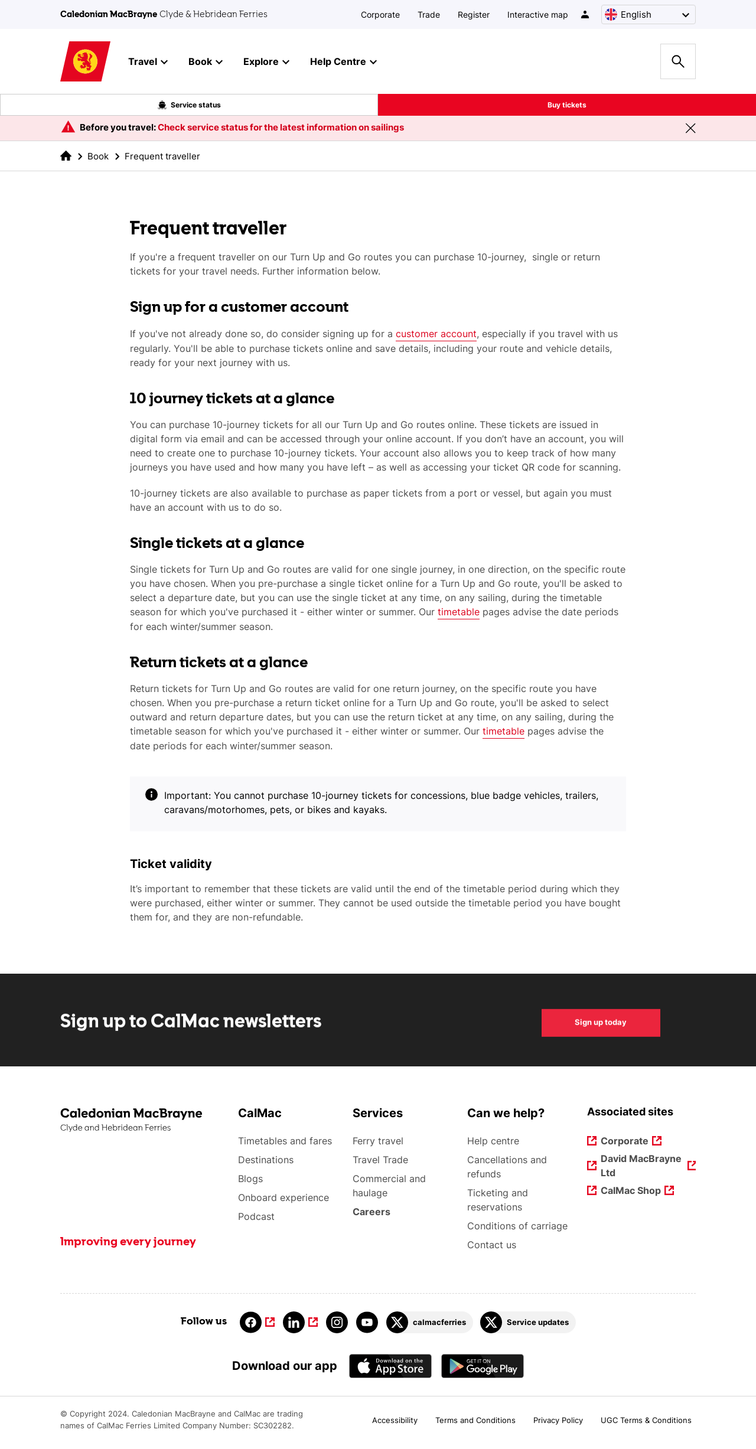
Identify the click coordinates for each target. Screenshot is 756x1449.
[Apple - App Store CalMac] (390, 1366)
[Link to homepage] (85, 61)
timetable (459, 612)
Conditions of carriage (517, 1226)
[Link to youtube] (367, 1322)
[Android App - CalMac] (482, 1366)
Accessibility (395, 1420)
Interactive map (537, 14)
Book (98, 156)
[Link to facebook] (257, 1322)
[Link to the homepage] (143, 1120)
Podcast (256, 1216)
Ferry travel (378, 1141)
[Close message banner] (690, 128)
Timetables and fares (285, 1141)
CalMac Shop (631, 1191)
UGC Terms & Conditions (646, 1420)
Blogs (250, 1178)
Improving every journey (128, 1242)
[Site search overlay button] (678, 61)
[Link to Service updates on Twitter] (528, 1322)
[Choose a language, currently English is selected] (648, 14)
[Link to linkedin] (300, 1322)
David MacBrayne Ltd (642, 1166)
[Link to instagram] (337, 1322)
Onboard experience (283, 1197)
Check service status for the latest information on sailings (281, 127)
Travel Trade (380, 1160)
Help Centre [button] (343, 62)
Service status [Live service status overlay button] (189, 105)
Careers (372, 1212)
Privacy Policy (558, 1420)
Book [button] (205, 62)
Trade (429, 14)
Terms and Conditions (475, 1420)
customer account (436, 334)
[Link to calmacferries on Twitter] (429, 1322)
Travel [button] (148, 62)
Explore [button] (266, 62)
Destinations (266, 1160)
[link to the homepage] (65, 156)
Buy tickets (567, 104)
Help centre (493, 1141)
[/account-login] (585, 14)
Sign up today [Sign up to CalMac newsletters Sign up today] (601, 1035)
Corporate (380, 14)
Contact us (491, 1245)
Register (474, 14)
